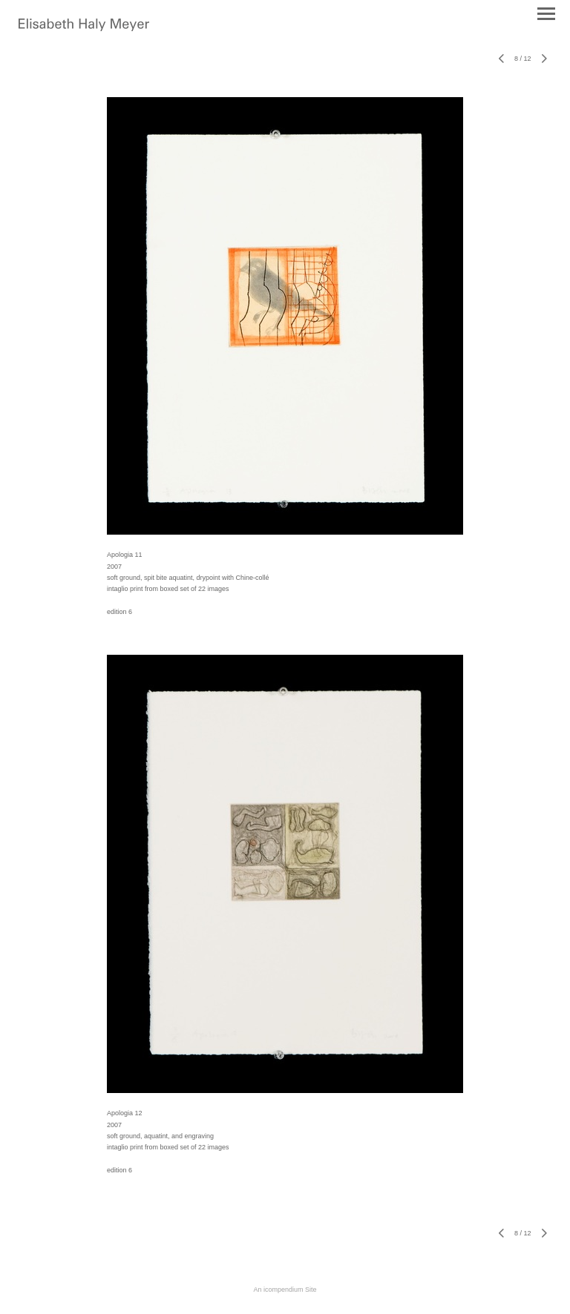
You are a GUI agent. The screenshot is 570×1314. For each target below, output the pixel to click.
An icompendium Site (284, 1289)
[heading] (84, 28)
